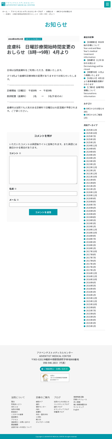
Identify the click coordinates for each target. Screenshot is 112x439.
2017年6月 (91, 260)
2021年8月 (91, 182)
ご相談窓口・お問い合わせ (56, 368)
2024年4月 (91, 151)
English (76, 409)
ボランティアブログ (61, 409)
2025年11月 (91, 130)
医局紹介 (14, 412)
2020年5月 (91, 210)
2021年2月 (91, 186)
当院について (18, 397)
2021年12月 (91, 173)
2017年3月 (91, 263)
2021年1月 (91, 189)
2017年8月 (91, 254)
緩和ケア (39, 401)
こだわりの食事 (17, 414)
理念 (13, 401)
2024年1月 (91, 158)
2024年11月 (91, 145)
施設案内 (14, 417)
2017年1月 (91, 270)
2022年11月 (91, 167)
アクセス (14, 419)
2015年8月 (91, 307)
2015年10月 (91, 304)
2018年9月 (91, 235)
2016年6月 (91, 282)
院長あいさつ (16, 404)
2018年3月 (91, 242)
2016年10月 (91, 279)
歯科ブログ (58, 406)
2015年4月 (91, 319)
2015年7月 (91, 310)
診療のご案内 (43, 397)
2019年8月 (91, 217)
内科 (37, 409)
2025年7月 (91, 136)
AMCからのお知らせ (33, 39)
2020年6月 (91, 207)
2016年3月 (91, 291)
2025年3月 (91, 139)
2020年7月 (91, 204)
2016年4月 (91, 288)
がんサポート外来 (43, 422)
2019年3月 (91, 223)
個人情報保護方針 (80, 404)
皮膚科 (38, 412)
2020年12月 (91, 192)
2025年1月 (91, 142)
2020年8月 (91, 201)
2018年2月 (91, 245)
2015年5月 (91, 316)
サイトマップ (78, 407)
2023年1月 (91, 164)
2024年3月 (91, 154)
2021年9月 (91, 179)
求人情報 (76, 402)
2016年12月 (91, 273)
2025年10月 (91, 133)
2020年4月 (91, 214)
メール (14, 199)
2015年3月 (91, 323)
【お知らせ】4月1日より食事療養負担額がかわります (94, 81)
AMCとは (14, 406)
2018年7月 (91, 238)
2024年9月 (91, 148)
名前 (13, 188)
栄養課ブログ (59, 412)
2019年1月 (91, 226)
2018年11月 (91, 229)
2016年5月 (91, 285)
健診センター (41, 406)
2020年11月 (91, 195)
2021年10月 (91, 176)
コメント (15, 153)
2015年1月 (91, 326)
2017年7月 (91, 257)
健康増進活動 (78, 397)
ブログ (57, 397)
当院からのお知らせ (61, 401)
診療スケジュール (80, 399)
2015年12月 (91, 298)
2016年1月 (91, 295)
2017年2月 (91, 266)
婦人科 (38, 419)
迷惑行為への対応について (21, 427)
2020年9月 (91, 198)
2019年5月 (91, 220)
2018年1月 (91, 248)
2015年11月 (91, 301)
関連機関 (14, 424)
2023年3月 (91, 161)
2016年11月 (91, 276)
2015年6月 (91, 313)
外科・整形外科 (42, 414)
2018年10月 (91, 232)
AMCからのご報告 (94, 114)
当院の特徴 (15, 409)
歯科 (37, 404)
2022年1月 (91, 170)
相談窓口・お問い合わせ (20, 422)
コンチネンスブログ (61, 404)
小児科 (38, 417)
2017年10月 (91, 251)
